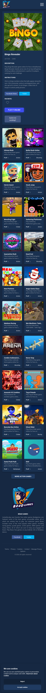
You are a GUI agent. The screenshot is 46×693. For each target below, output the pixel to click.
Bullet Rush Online (33, 150)
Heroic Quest (9, 185)
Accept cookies (22, 687)
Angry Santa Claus (32, 289)
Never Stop (30, 358)
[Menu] (42, 4)
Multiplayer (16, 469)
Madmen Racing (10, 323)
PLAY (5, 158)
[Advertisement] (23, 547)
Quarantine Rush (10, 254)
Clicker (18, 227)
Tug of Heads (31, 392)
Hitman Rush (8, 150)
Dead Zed (29, 254)
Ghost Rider (30, 427)
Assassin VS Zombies (12, 392)
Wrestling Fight (9, 219)
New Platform (9, 289)
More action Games (23, 476)
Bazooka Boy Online (11, 427)
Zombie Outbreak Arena (13, 358)
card (14, 59)
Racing (40, 434)
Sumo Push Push (10, 462)
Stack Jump (30, 185)
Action (7, 59)
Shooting (39, 158)
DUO (27, 462)
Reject (22, 681)
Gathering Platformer (34, 219)
